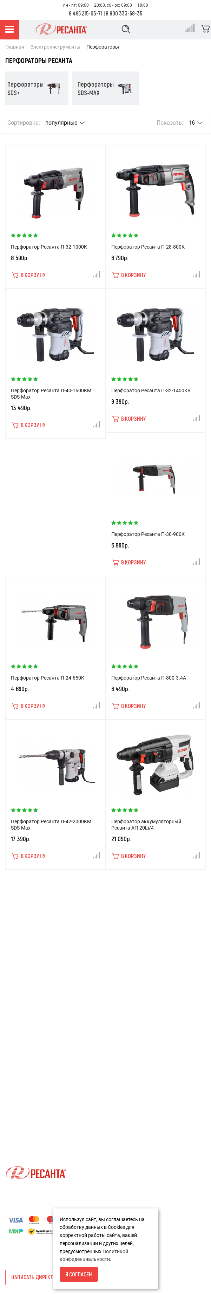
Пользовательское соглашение (41, 1004)
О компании (19, 945)
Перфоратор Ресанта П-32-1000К (49, 247)
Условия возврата (26, 933)
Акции (12, 1042)
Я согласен (78, 1274)
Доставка (16, 956)
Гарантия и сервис (26, 980)
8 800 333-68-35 (124, 13)
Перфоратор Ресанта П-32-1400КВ (151, 390)
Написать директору (36, 1277)
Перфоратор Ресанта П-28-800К (148, 247)
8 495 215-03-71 (86, 13)
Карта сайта (19, 1066)
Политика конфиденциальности (42, 992)
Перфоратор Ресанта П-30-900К (148, 534)
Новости (15, 1054)
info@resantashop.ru (28, 1130)
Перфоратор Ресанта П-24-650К (47, 678)
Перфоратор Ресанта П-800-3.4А (148, 678)
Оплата (13, 968)
